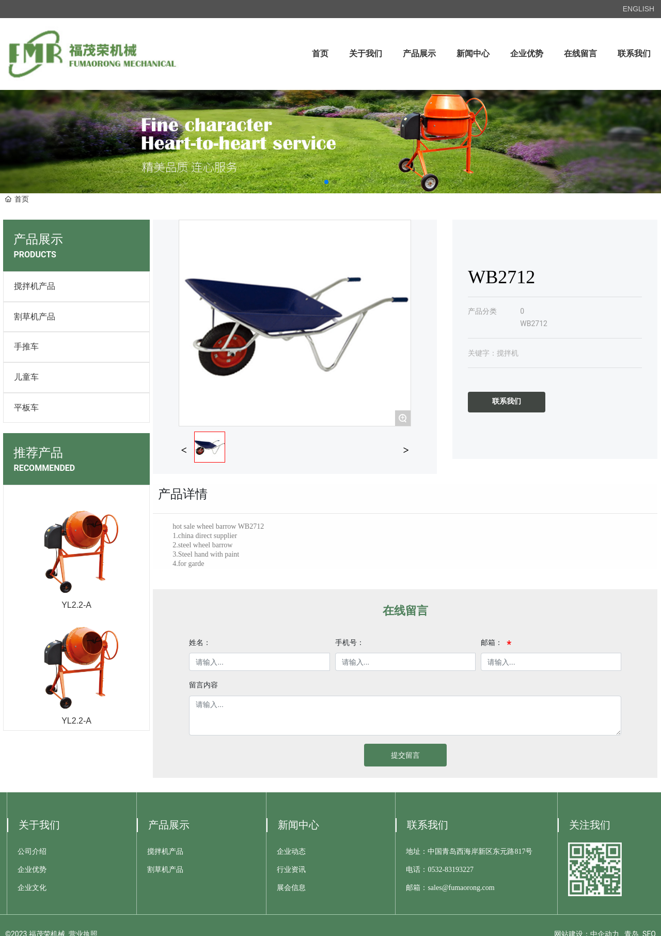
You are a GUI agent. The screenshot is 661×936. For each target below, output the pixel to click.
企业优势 (32, 869)
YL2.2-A (76, 605)
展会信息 (291, 888)
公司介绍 (32, 851)
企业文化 (32, 888)
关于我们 (39, 825)
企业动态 (291, 851)
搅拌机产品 (34, 286)
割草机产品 (34, 316)
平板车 (26, 407)
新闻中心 (298, 825)
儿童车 (26, 377)
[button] (326, 182)
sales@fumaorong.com (461, 888)
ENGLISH (638, 9)
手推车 (26, 346)
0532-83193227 (451, 869)
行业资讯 (291, 869)
